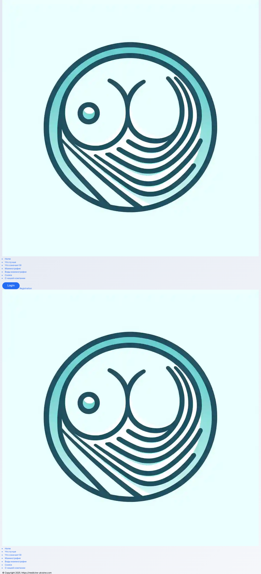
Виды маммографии (16, 272)
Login (11, 285)
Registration (26, 288)
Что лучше (10, 262)
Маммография (13, 269)
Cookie (8, 275)
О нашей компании (15, 278)
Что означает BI (13, 265)
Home (8, 259)
